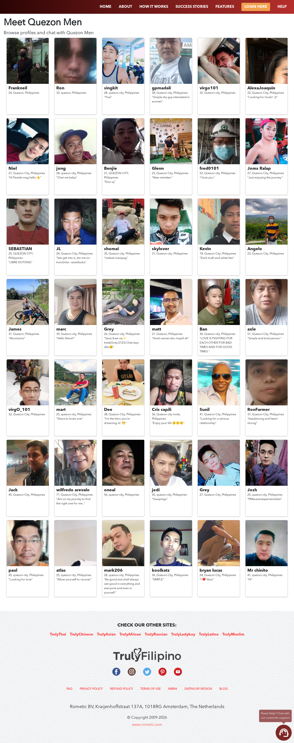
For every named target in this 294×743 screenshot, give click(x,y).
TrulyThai (58, 634)
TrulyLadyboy (183, 634)
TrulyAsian (106, 634)
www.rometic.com (147, 725)
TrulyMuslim (233, 634)
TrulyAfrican (130, 634)
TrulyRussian (156, 634)
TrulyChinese (81, 634)
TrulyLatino (209, 634)
